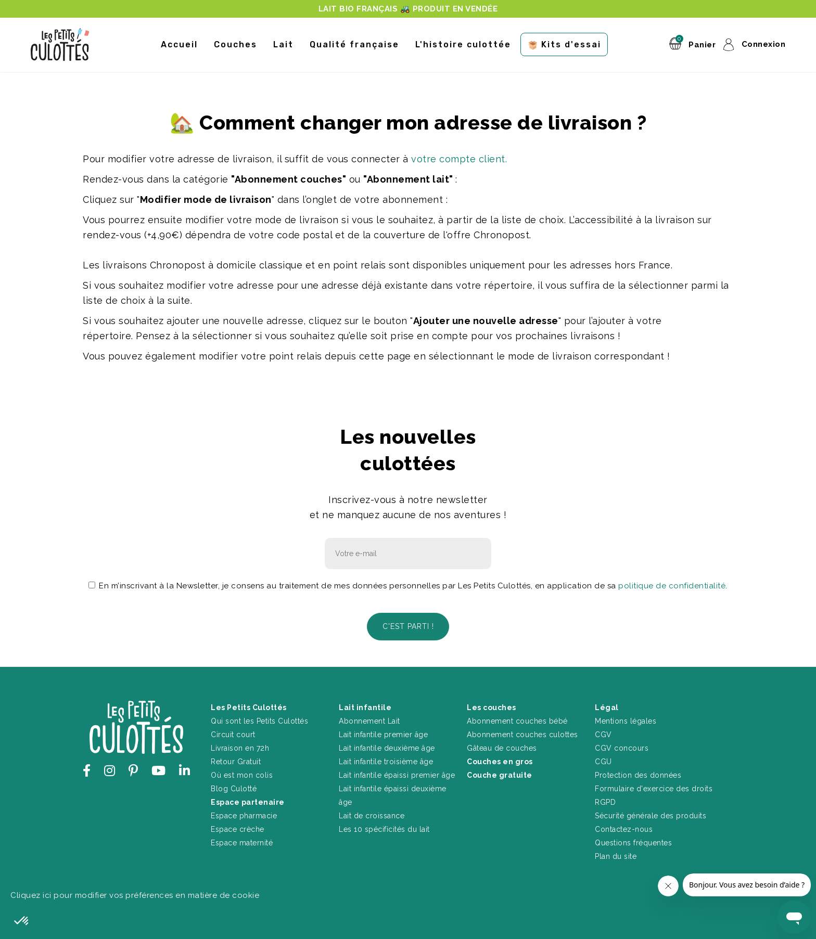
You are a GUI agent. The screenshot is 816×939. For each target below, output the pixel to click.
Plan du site (615, 855)
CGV (603, 733)
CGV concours (621, 746)
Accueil (179, 44)
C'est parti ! (408, 626)
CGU (603, 760)
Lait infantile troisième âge (386, 760)
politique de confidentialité (671, 585)
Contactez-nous (624, 828)
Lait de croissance (371, 814)
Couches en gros (500, 760)
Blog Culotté (234, 787)
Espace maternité (242, 841)
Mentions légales (625, 719)
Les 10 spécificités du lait (384, 828)
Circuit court (233, 733)
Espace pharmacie (244, 814)
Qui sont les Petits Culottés (259, 719)
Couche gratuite (499, 773)
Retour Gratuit (236, 760)
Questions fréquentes (633, 841)
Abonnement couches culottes (522, 733)
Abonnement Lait (369, 719)
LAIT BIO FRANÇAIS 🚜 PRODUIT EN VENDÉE (408, 9)
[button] (21, 921)
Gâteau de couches (502, 746)
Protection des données (638, 773)
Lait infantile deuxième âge (387, 746)
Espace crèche (237, 828)
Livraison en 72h (240, 746)
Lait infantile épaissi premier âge (397, 773)
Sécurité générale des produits (650, 814)
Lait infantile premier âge (383, 733)
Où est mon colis (242, 773)
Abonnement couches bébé (517, 719)
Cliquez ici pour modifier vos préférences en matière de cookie (134, 893)
